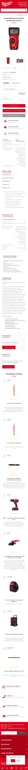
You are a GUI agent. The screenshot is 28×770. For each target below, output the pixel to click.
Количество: (6, 99)
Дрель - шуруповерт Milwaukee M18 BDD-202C (14, 518)
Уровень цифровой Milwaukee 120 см (14, 671)
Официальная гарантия (13, 686)
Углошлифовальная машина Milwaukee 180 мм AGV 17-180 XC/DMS (14, 557)
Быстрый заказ (14, 115)
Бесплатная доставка (13, 715)
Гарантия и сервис (13, 133)
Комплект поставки (7, 178)
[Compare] (24, 68)
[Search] (25, 10)
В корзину (14, 106)
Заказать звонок (23, 5)
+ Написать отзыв (9, 347)
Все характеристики (20, 140)
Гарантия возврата (12, 705)
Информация (6, 181)
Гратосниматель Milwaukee (14, 403)
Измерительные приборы (9, 15)
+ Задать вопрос (8, 367)
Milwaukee (13, 72)
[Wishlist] (20, 68)
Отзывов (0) (5, 184)
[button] (22, 3)
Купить (22, 93)
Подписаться (22, 732)
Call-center (9, 695)
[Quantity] (7, 101)
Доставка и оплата (13, 120)
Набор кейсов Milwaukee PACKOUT (14, 634)
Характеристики (6, 174)
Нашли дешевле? (15, 83)
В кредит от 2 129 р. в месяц (14, 110)
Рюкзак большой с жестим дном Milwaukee (14, 600)
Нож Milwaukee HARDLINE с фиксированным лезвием (14, 479)
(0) (15, 68)
